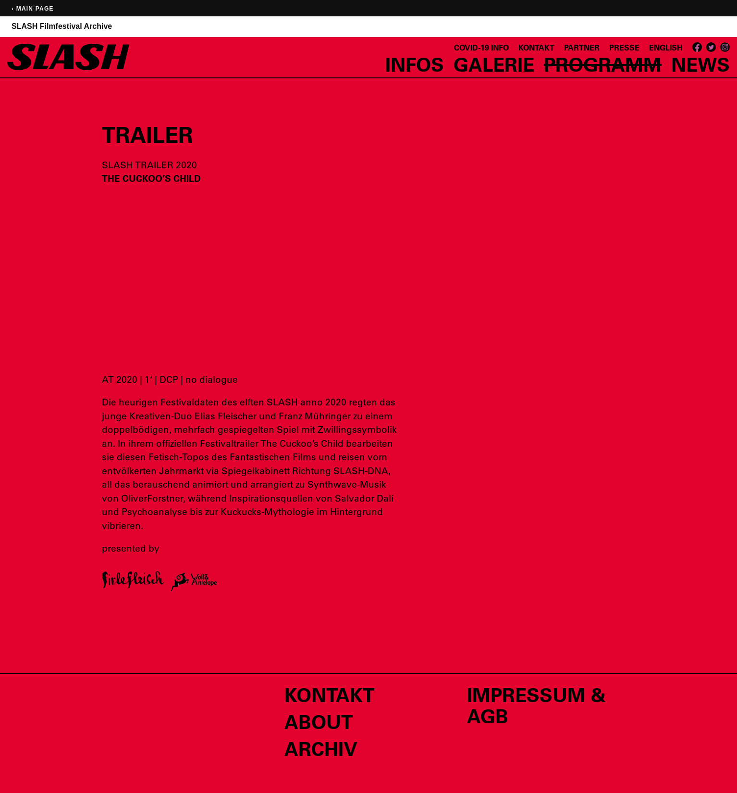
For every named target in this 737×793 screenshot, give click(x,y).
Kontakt (536, 47)
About (318, 721)
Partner (582, 47)
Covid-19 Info (481, 47)
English (666, 47)
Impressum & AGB (536, 705)
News (700, 64)
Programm (603, 64)
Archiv (320, 748)
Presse (624, 47)
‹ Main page (33, 8)
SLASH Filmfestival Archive (62, 26)
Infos (414, 64)
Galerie (494, 64)
